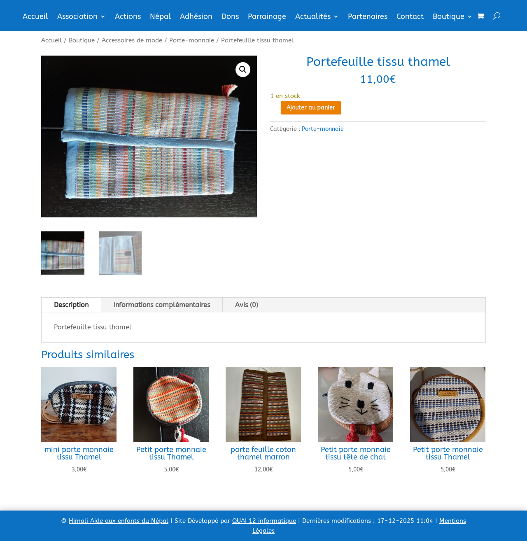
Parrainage (267, 17)
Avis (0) (246, 305)
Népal (160, 17)
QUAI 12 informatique (264, 521)
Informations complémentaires (162, 305)
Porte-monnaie (191, 40)
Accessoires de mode (132, 40)
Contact (410, 17)
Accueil (35, 17)
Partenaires (367, 17)
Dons (230, 17)
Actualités (313, 17)
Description (71, 305)
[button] (243, 69)
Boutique (448, 17)
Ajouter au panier (311, 107)
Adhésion (196, 17)
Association (77, 17)
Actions (128, 17)
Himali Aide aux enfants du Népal (118, 521)
